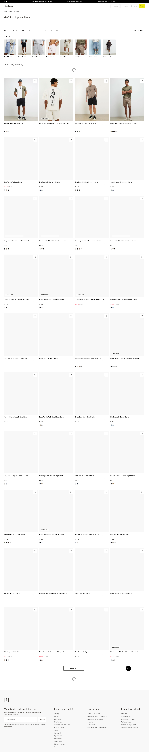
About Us (124, 713)
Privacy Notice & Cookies (95, 719)
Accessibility (91, 725)
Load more (74, 668)
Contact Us (57, 733)
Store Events (58, 741)
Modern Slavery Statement (129, 727)
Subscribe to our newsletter (74, 1)
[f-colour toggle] (24, 30)
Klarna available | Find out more (106, 1)
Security (90, 722)
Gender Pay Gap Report (128, 725)
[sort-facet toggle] (139, 30)
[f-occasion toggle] (16, 30)
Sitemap (56, 747)
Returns (56, 716)
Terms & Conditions (94, 713)
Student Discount (59, 744)
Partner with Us (126, 722)
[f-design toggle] (32, 30)
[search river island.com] (115, 6)
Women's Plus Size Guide (62, 725)
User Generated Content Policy (97, 727)
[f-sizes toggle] (47, 30)
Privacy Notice (8, 726)
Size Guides (58, 722)
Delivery (56, 713)
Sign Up (42, 719)
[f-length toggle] (39, 30)
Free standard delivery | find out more (42, 1)
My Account (58, 736)
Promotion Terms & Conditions (97, 716)
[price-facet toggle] (58, 30)
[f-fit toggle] (52, 30)
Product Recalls (59, 727)
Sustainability (125, 716)
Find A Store (58, 738)
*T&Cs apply (7, 724)
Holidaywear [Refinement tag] (18, 64)
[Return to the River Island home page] (10, 6)
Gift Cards (57, 719)
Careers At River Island (128, 719)
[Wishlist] (35, 81)
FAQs (56, 730)
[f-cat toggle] (7, 30)
